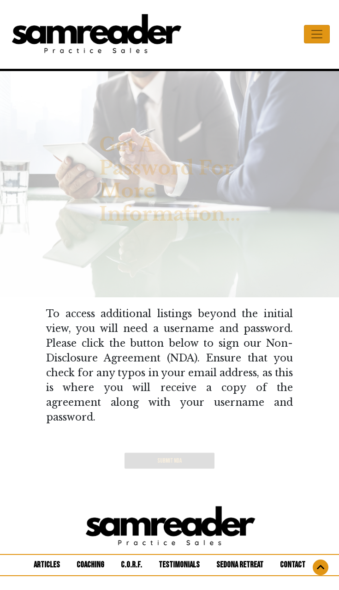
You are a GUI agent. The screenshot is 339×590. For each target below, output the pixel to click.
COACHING (90, 565)
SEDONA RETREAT (239, 565)
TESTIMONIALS (179, 565)
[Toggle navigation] (317, 34)
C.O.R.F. (131, 565)
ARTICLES (50, 564)
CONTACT (292, 565)
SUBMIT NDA (170, 460)
